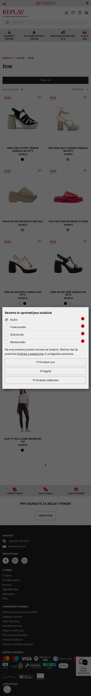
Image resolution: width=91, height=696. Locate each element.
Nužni (14, 320)
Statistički (17, 334)
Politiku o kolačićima (30, 354)
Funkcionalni (18, 327)
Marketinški (17, 342)
